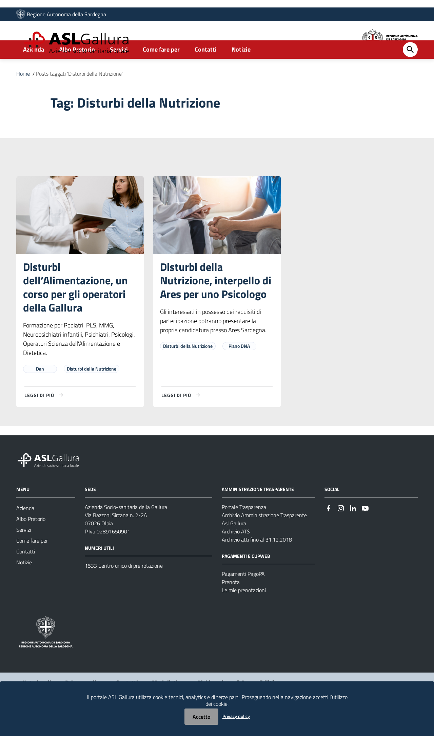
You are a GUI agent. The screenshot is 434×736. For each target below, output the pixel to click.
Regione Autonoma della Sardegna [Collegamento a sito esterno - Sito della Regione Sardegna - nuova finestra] (66, 16)
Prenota (231, 605)
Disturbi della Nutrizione (91, 391)
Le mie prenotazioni (244, 613)
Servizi (119, 72)
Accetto (201, 717)
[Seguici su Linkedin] (353, 530)
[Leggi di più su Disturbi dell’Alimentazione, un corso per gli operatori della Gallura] (44, 418)
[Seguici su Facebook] (328, 530)
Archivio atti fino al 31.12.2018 (257, 563)
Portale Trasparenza (244, 530)
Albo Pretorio (77, 72)
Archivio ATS (236, 554)
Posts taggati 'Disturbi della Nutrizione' (79, 97)
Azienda (33, 72)
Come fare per (161, 72)
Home (23, 97)
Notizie (241, 72)
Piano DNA (239, 369)
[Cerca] (410, 72)
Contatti (206, 72)
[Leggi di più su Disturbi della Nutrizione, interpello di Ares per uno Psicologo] (181, 418)
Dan (40, 391)
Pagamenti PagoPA (243, 597)
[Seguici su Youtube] (365, 530)
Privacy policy (236, 716)
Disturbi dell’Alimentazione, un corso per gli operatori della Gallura (75, 310)
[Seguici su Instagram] (341, 530)
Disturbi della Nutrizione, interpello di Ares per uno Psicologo (215, 303)
